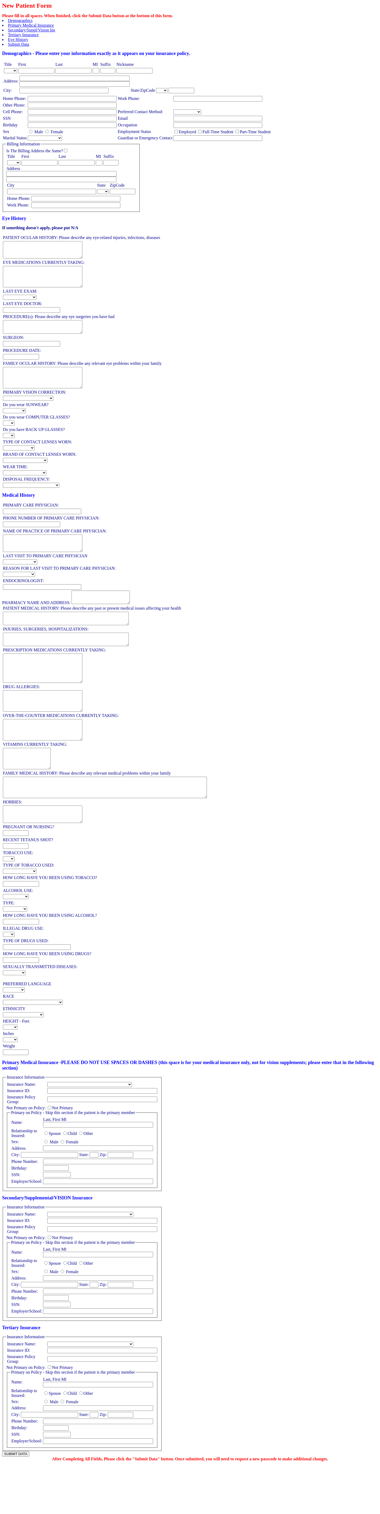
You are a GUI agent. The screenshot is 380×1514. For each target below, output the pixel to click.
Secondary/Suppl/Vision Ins (31, 30)
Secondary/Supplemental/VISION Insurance (47, 1246)
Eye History (18, 39)
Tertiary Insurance (23, 35)
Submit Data (18, 44)
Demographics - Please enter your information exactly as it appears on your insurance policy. (96, 53)
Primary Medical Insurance (31, 25)
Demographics (20, 20)
